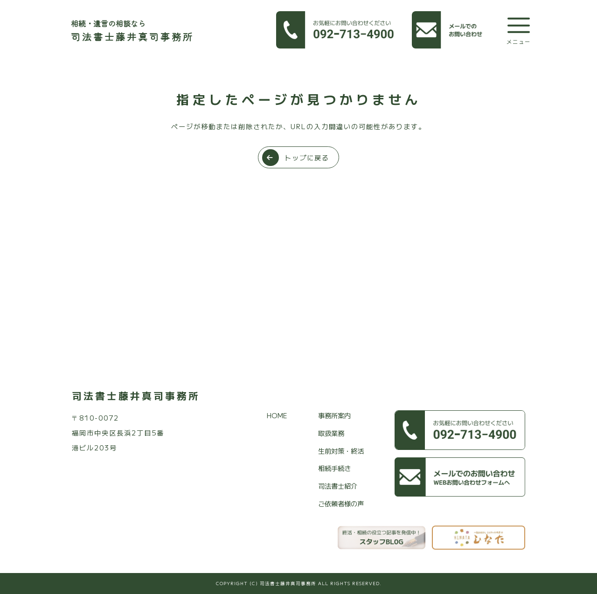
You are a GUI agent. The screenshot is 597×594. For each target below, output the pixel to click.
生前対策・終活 (341, 451)
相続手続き (334, 468)
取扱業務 (331, 433)
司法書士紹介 (337, 485)
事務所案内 (334, 415)
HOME (277, 415)
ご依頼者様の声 (341, 503)
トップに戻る (295, 157)
